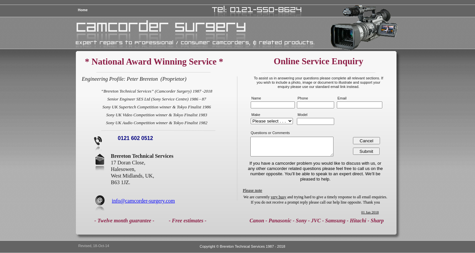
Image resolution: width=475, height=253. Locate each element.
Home (83, 10)
